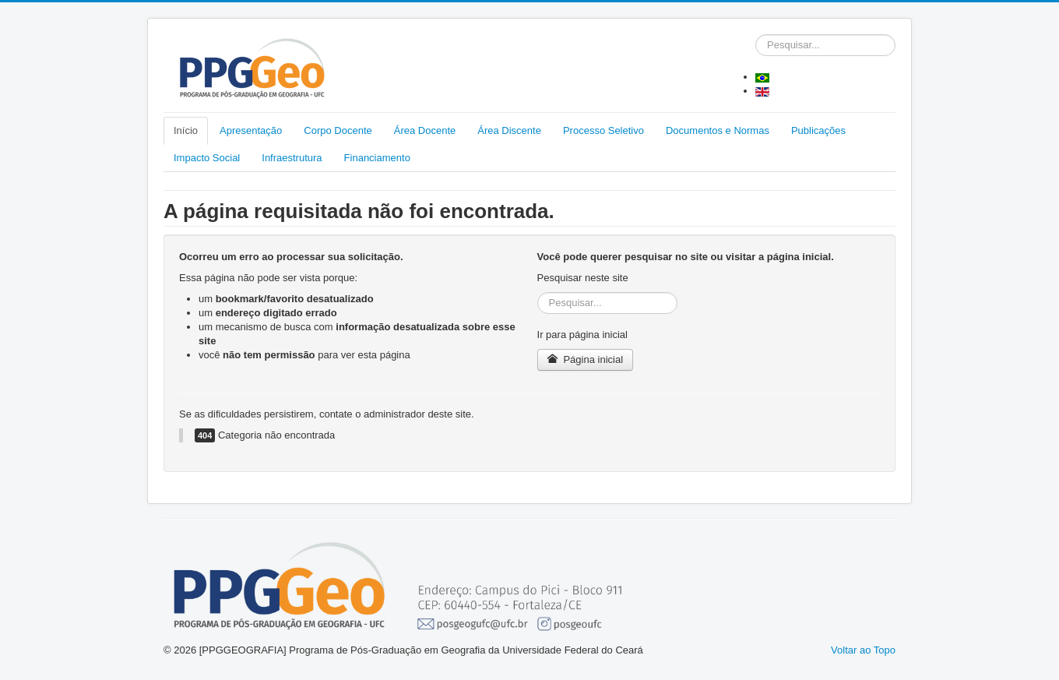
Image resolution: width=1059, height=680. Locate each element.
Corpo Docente (337, 130)
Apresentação (251, 130)
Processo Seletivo (603, 130)
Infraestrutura (292, 158)
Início (186, 130)
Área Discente (509, 130)
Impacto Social (207, 158)
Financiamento (377, 158)
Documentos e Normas (717, 130)
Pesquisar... (755, 34)
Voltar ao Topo (863, 650)
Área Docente (425, 130)
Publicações (818, 130)
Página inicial (585, 359)
